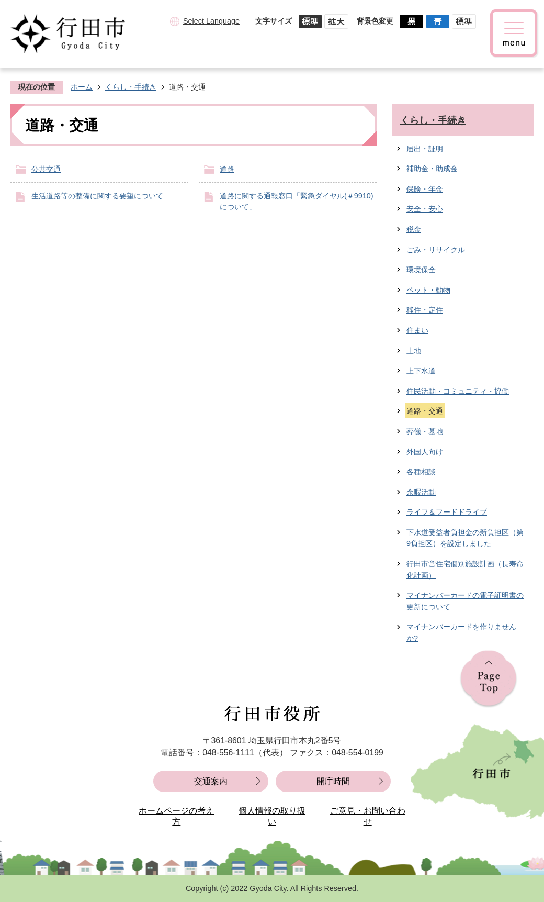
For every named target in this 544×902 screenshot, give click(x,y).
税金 (413, 229)
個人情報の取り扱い (272, 816)
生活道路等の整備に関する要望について (97, 196)
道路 (227, 169)
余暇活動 (421, 492)
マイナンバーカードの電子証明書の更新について (465, 601)
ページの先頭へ (488, 679)
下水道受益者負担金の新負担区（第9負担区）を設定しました (465, 538)
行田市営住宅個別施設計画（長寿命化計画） (465, 570)
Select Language (211, 21)
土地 (413, 351)
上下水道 (421, 370)
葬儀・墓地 (424, 431)
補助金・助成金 (432, 168)
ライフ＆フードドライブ (446, 512)
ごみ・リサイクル (435, 250)
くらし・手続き (130, 87)
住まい (417, 330)
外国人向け (424, 452)
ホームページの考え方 (176, 816)
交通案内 (211, 781)
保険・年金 (424, 189)
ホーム (82, 87)
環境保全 (421, 269)
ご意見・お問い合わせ (367, 816)
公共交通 (46, 169)
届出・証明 (424, 148)
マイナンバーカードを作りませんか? (461, 632)
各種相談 (421, 471)
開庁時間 (333, 781)
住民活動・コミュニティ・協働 (457, 391)
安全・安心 (424, 209)
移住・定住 (424, 310)
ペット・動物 (428, 290)
